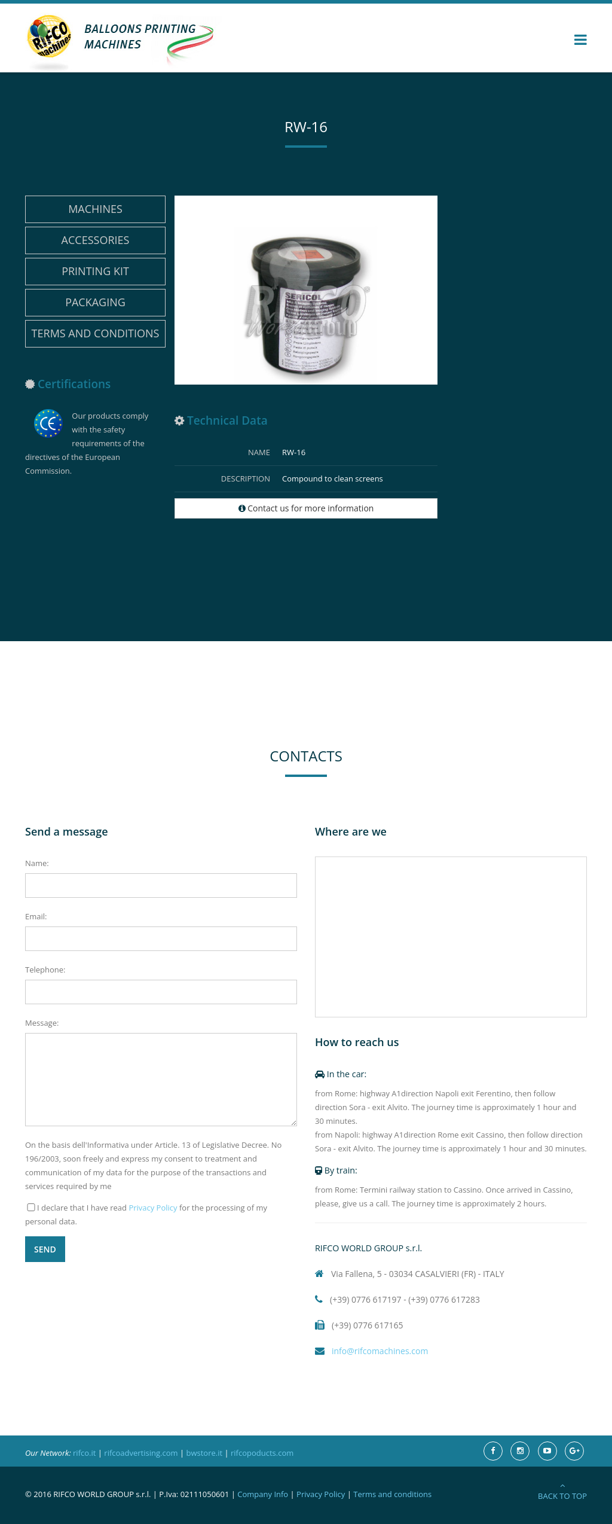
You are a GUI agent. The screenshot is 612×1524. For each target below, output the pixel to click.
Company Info (262, 1494)
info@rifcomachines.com (371, 1351)
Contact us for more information (306, 508)
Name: (37, 863)
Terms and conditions (96, 333)
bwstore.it (204, 1452)
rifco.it (84, 1452)
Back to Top (562, 1491)
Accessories (96, 240)
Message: (42, 1022)
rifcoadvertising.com (141, 1452)
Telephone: (45, 969)
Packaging (95, 302)
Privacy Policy (152, 1207)
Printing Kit (95, 271)
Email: (36, 916)
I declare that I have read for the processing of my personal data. (146, 1214)
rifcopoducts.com (262, 1452)
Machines (95, 209)
